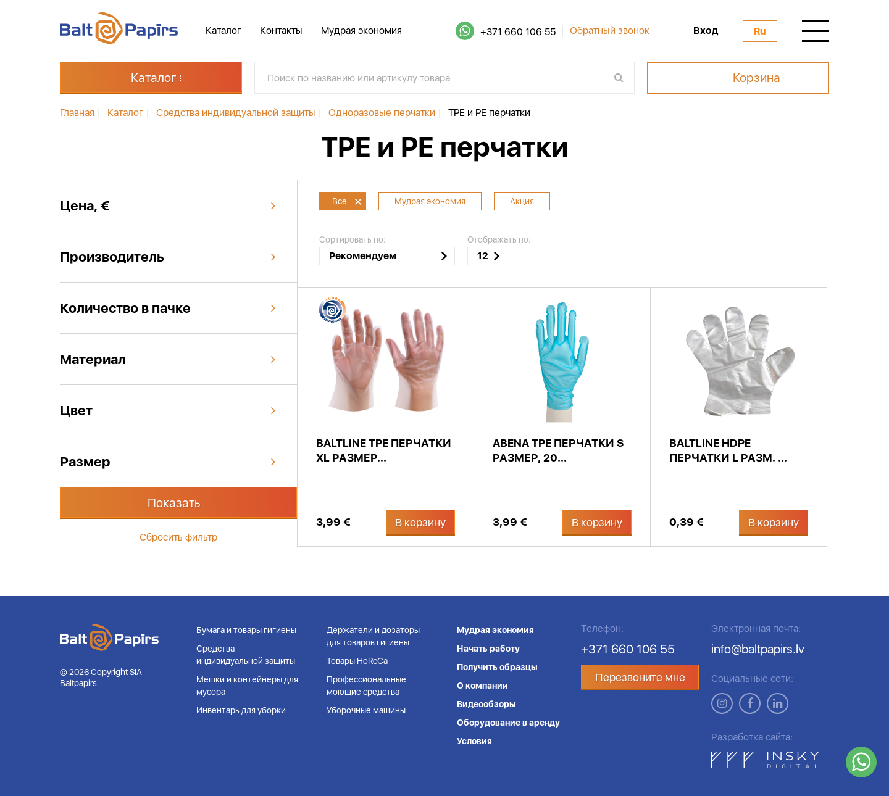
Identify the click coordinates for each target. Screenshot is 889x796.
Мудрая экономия (361, 30)
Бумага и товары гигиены (246, 630)
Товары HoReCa (357, 661)
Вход (705, 31)
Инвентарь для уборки (241, 710)
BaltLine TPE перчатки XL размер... (383, 450)
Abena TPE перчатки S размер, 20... (558, 450)
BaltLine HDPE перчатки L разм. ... (728, 450)
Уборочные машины (366, 710)
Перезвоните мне (640, 677)
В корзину (420, 522)
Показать (174, 502)
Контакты (281, 30)
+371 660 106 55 (518, 32)
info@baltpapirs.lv (757, 649)
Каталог (223, 30)
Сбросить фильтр (178, 537)
